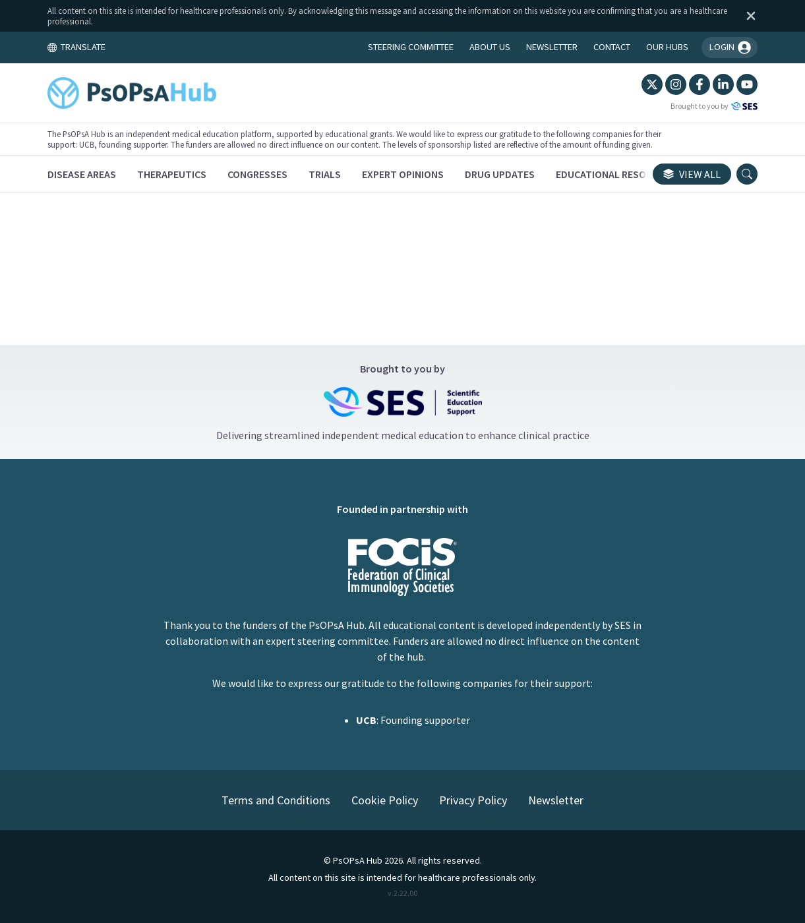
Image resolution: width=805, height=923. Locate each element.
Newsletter (555, 800)
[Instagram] (675, 84)
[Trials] (325, 174)
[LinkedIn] (722, 84)
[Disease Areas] (82, 174)
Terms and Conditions (276, 800)
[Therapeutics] (172, 174)
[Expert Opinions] (403, 174)
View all (691, 174)
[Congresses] (258, 174)
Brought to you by (713, 106)
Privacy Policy (473, 800)
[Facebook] (698, 84)
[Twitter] (651, 84)
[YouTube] (746, 84)
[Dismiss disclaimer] (747, 16)
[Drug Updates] (500, 174)
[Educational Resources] (616, 174)
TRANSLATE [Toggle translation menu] (77, 47)
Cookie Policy (384, 800)
